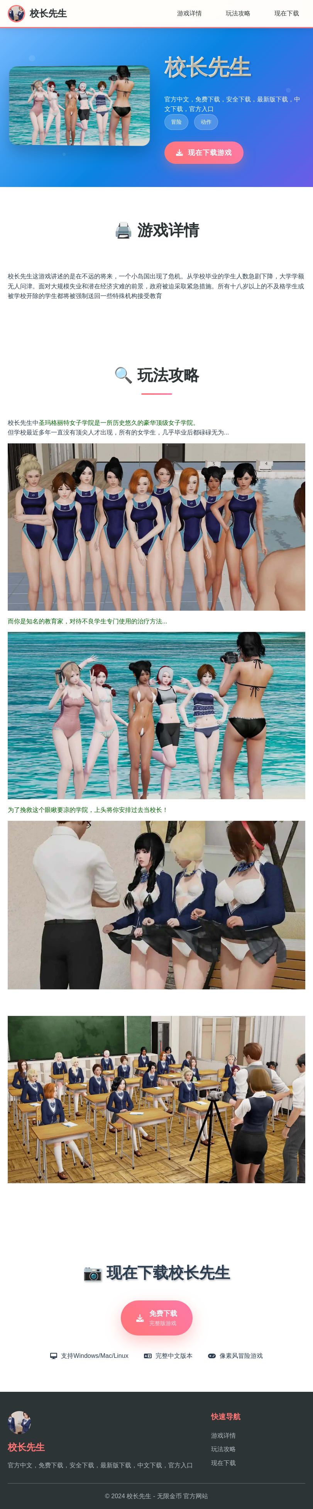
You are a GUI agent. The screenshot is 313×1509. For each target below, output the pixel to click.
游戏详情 (189, 13)
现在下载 (286, 13)
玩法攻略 (238, 13)
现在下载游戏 (204, 153)
